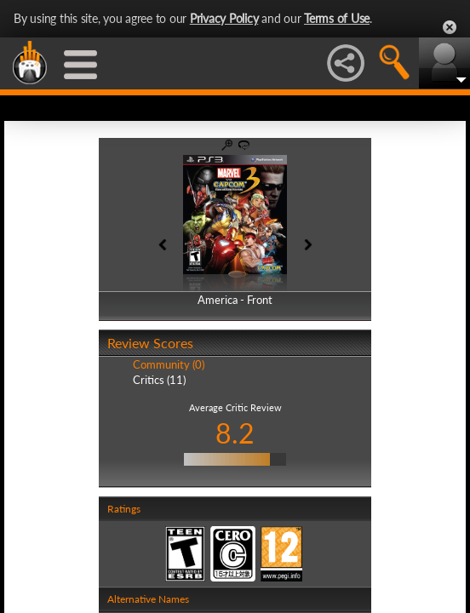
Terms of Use (337, 18)
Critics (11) (159, 380)
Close (449, 27)
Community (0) (168, 364)
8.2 (235, 433)
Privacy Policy (224, 18)
